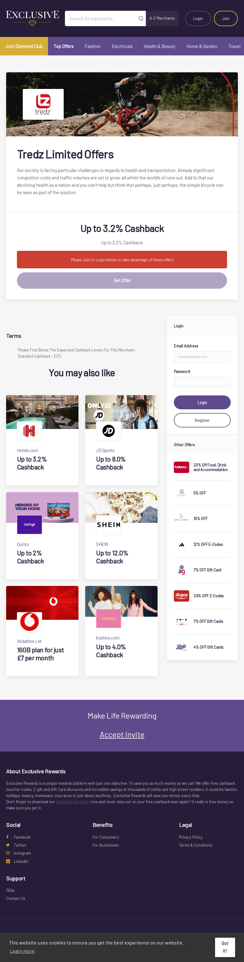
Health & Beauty (159, 46)
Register (202, 420)
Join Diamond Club (24, 46)
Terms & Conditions (195, 845)
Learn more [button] (22, 951)
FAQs (10, 890)
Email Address (186, 345)
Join (226, 18)
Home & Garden (201, 46)
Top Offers (64, 46)
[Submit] (141, 18)
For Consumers (106, 837)
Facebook (18, 837)
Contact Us (15, 898)
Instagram (18, 853)
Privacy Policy (190, 837)
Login (198, 18)
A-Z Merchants (162, 18)
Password (182, 371)
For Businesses (106, 845)
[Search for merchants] (100, 18)
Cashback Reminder (73, 801)
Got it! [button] (225, 947)
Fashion (93, 46)
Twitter (16, 845)
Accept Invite (122, 734)
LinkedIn (17, 861)
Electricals (122, 46)
